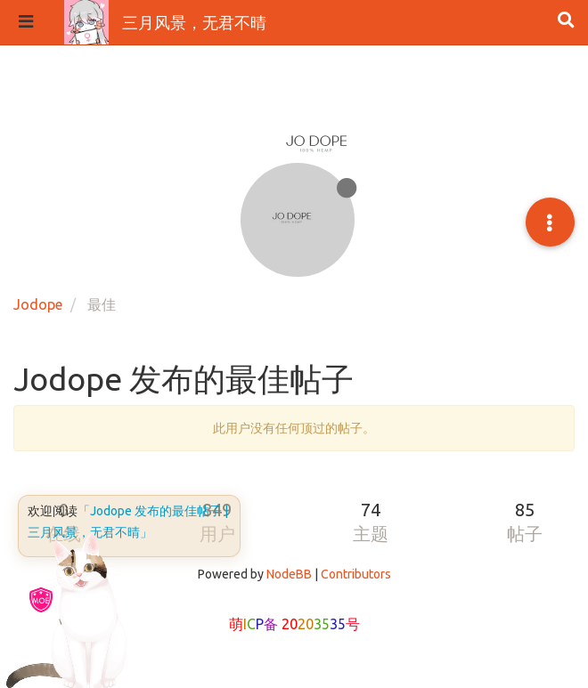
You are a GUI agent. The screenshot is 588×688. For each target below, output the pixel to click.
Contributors (356, 574)
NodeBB (289, 574)
